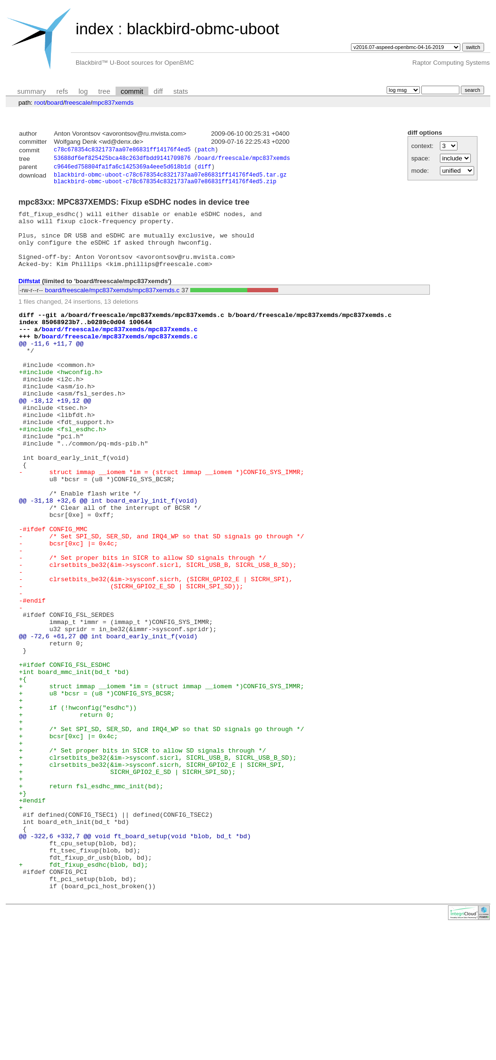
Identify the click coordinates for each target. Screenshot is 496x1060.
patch (205, 151)
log (83, 91)
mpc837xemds (113, 102)
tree (104, 91)
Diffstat (29, 297)
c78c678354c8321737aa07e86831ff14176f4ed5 (122, 151)
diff (158, 91)
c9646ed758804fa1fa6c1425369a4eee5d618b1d (122, 169)
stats (180, 91)
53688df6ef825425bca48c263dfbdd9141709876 (122, 160)
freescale (77, 102)
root (39, 102)
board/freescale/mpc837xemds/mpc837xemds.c (112, 306)
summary (31, 91)
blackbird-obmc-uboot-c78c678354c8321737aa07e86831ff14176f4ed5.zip (165, 186)
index (95, 29)
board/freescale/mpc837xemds (243, 160)
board (55, 102)
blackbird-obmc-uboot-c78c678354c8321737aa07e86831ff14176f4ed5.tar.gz (170, 178)
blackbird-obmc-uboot (202, 29)
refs (62, 91)
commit (132, 91)
